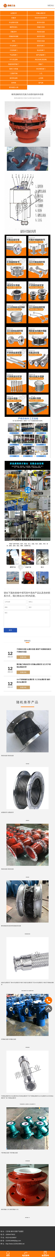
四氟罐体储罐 (13, 36)
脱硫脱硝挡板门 (13, 64)
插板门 (41, 64)
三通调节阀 (13, 73)
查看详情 (23, 657)
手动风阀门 (13, 45)
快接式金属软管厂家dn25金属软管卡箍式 (27, 990)
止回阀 (41, 78)
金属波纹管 (27, 820)
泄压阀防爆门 (40, 69)
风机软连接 (41, 32)
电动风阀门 (41, 50)
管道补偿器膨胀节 (41, 18)
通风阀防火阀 (13, 87)
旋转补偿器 (41, 36)
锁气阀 (41, 83)
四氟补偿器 (41, 27)
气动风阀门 (13, 55)
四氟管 (13, 18)
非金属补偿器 (13, 22)
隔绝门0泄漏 (13, 69)
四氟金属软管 (40, 13)
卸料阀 (13, 83)
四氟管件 (14, 32)
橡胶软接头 (13, 27)
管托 (13, 41)
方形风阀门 (13, 50)
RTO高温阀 (13, 59)
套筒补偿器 (41, 22)
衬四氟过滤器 (27, 1047)
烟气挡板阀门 (40, 55)
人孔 (40, 73)
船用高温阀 (13, 78)
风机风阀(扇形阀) (41, 59)
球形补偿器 (41, 41)
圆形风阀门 (41, 45)
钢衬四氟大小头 (27, 1217)
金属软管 (14, 13)
